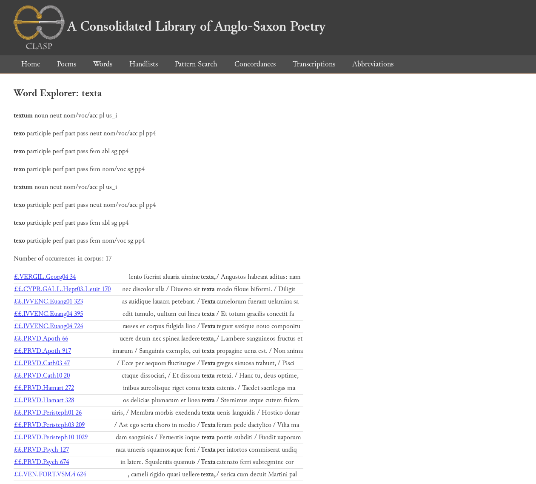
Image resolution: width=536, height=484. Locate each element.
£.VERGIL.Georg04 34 (45, 277)
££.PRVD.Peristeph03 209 (49, 425)
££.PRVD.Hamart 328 (44, 400)
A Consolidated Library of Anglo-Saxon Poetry (169, 26)
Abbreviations (372, 64)
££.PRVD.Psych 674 (41, 462)
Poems (66, 64)
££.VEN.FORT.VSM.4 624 (50, 474)
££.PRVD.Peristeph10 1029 (51, 437)
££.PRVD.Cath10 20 (42, 376)
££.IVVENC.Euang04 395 (48, 314)
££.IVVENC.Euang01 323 (48, 301)
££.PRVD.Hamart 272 (44, 388)
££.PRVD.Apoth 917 (42, 351)
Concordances (255, 64)
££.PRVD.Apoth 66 (41, 339)
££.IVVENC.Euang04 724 (48, 326)
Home (30, 64)
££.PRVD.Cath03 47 (42, 363)
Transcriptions (314, 64)
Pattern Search (196, 64)
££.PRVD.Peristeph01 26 (48, 413)
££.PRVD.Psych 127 (41, 450)
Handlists (143, 64)
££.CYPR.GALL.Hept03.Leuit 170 (62, 289)
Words (102, 64)
